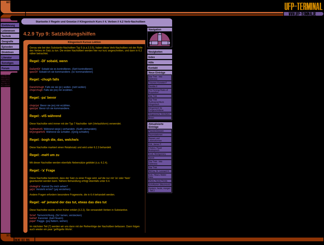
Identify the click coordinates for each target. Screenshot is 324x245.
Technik (6, 36)
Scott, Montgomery (157, 154)
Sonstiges (7, 63)
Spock (151, 158)
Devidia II (153, 86)
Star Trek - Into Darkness (155, 78)
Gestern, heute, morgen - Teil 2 (159, 189)
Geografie (7, 41)
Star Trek (153, 96)
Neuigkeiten (155, 51)
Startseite (42, 21)
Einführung (8, 25)
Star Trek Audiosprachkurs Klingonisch (156, 102)
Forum (5, 68)
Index (151, 57)
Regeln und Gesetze (63, 21)
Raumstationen (155, 135)
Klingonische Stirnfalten (159, 114)
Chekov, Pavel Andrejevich (155, 149)
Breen (151, 118)
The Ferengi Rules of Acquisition (158, 91)
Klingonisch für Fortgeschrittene (156, 109)
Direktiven (8, 52)
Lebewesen (8, 30)
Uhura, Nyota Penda (158, 181)
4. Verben (111, 21)
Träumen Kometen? (158, 83)
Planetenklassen (156, 131)
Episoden (7, 46)
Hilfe (151, 62)
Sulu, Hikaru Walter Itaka (157, 176)
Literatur (7, 57)
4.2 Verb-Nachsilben (132, 21)
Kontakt (153, 67)
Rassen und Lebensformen (155, 139)
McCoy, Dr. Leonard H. (159, 171)
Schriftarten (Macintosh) (159, 184)
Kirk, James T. (155, 144)
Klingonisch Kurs (91, 21)
